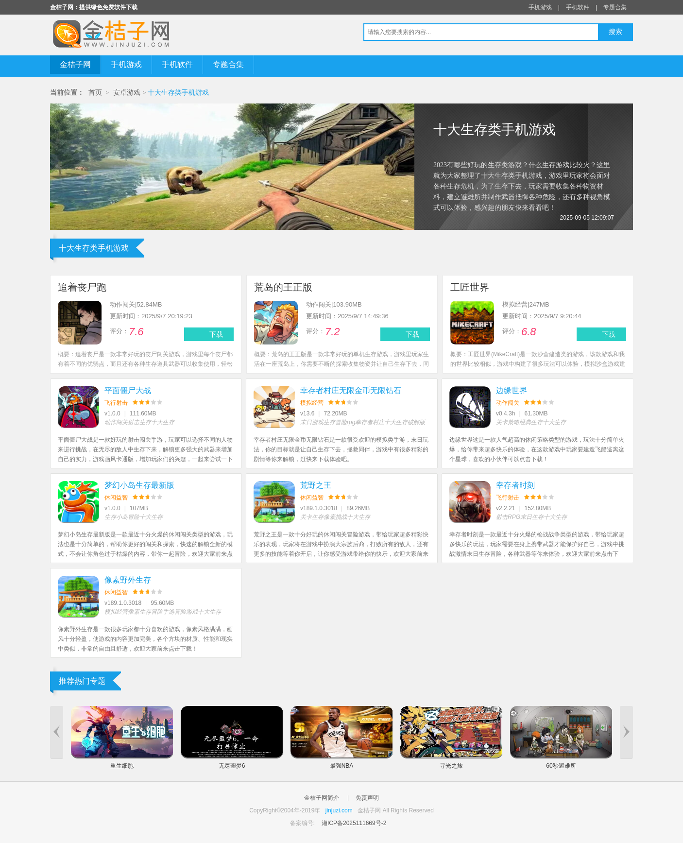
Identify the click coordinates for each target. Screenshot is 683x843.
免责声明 (367, 797)
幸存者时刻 (515, 485)
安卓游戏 (126, 92)
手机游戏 (540, 7)
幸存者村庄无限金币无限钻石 (350, 390)
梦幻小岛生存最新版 (139, 485)
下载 (216, 334)
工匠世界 (469, 287)
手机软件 (577, 7)
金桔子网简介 (321, 797)
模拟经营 (312, 402)
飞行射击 (116, 402)
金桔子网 (75, 64)
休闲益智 (116, 497)
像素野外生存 (127, 580)
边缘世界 (511, 390)
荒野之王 (315, 485)
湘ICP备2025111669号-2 (354, 823)
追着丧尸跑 (82, 287)
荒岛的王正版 (283, 287)
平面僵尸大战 (127, 390)
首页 (95, 92)
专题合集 (615, 7)
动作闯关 (507, 402)
